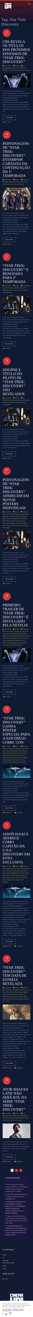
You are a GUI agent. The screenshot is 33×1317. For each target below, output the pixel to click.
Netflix (5, 1268)
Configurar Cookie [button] (18, 1310)
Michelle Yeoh (17, 518)
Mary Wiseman (22, 516)
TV (3, 1257)
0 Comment (19, 812)
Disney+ (5, 1265)
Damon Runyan (14, 1115)
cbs (23, 65)
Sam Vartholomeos (14, 875)
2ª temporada (26, 285)
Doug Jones (18, 514)
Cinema (5, 1254)
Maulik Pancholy (7, 518)
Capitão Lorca (10, 868)
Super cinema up (25, 70)
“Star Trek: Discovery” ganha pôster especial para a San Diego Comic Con (16, 730)
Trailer (4, 645)
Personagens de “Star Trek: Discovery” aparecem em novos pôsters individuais (16, 494)
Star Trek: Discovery (14, 70)
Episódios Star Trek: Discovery (17, 68)
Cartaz (24, 179)
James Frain (25, 514)
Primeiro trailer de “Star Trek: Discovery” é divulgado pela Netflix (15, 615)
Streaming (5, 1260)
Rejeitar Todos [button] (7, 1310)
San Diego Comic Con (17, 638)
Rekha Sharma (24, 1118)
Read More (9, 117)
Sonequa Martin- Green (12, 640)
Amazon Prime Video (8, 1263)
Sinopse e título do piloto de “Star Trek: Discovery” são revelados (14, 382)
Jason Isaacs (6, 516)
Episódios (5, 68)
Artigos (17, 65)
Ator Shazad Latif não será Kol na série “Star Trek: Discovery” (15, 1099)
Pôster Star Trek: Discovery (20, 182)
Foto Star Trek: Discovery (13, 870)
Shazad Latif (14, 523)
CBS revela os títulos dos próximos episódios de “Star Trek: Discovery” (16, 52)
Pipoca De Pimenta (14, 1118)
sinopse (11, 400)
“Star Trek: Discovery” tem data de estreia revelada (15, 976)
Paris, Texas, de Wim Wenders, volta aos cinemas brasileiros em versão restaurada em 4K (16, 1197)
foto (4, 870)
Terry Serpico (6, 527)
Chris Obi (11, 514)
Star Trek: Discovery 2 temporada (18, 290)
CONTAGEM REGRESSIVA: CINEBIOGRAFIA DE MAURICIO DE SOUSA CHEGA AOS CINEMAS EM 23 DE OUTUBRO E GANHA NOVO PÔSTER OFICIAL (16, 1230)
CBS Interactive (9, 288)
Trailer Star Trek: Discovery (15, 645)
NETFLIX (5, 70)
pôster (10, 182)
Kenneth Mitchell (23, 1115)
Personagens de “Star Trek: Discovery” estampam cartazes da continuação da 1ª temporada (16, 160)
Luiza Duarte (7, 65)
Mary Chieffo (14, 516)
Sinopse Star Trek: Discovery (22, 400)
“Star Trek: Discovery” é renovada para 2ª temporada (15, 274)
